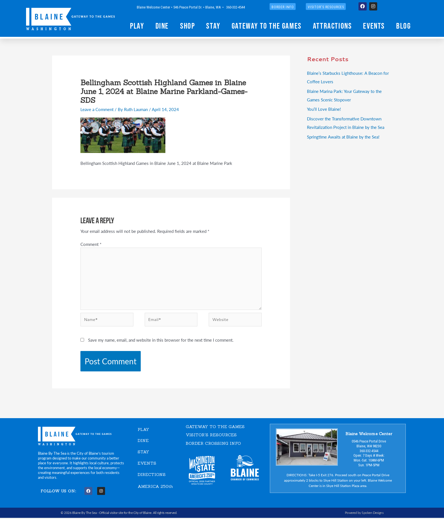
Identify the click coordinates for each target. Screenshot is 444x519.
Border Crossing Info (213, 444)
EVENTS (147, 464)
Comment (90, 244)
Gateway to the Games (267, 25)
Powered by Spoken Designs (364, 513)
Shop (187, 25)
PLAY (144, 430)
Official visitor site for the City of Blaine (125, 513)
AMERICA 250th (155, 487)
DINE (143, 441)
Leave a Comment (97, 109)
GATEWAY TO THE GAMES (215, 427)
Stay (213, 25)
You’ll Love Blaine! (324, 109)
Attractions (332, 25)
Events (374, 25)
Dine (162, 25)
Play (137, 25)
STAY (143, 453)
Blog (403, 25)
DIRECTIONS (152, 475)
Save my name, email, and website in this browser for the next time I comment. (161, 341)
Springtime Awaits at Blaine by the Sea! (343, 137)
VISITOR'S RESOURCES (211, 436)
